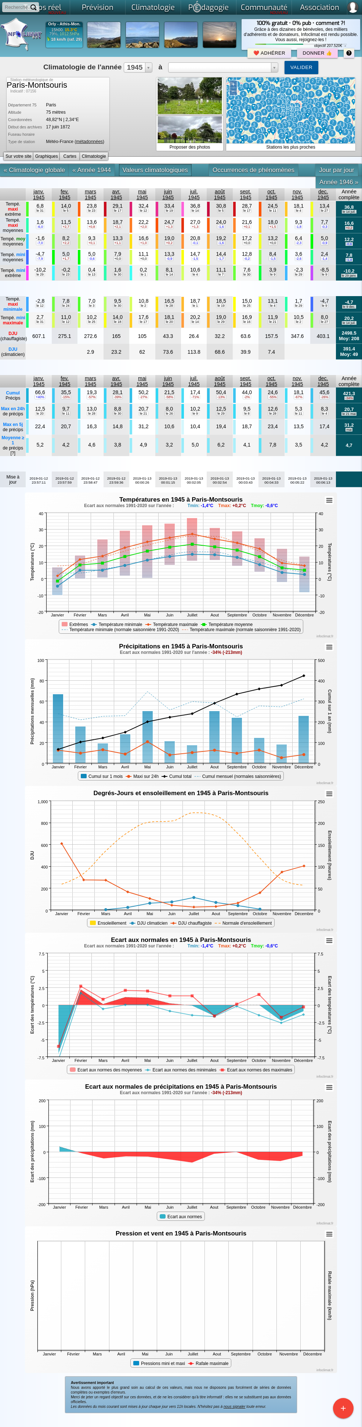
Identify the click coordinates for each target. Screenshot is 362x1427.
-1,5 (195, 259)
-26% (324, 397)
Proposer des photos (190, 147)
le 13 (91, 274)
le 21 (272, 322)
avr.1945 (116, 194)
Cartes (70, 156)
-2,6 (299, 259)
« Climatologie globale (34, 170)
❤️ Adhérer (269, 53)
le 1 (143, 274)
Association (319, 7)
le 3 (92, 305)
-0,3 (324, 227)
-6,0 (40, 227)
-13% (221, 397)
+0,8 (91, 227)
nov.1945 (297, 194)
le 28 (169, 305)
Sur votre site (19, 156)
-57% (91, 397)
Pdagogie (208, 6)
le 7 (221, 274)
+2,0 (143, 227)
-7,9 (40, 259)
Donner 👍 (317, 53)
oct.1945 (271, 194)
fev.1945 (64, 194)
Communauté (264, 9)
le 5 (66, 210)
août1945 (219, 194)
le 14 (195, 210)
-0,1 (195, 243)
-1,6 (221, 227)
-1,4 (324, 259)
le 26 (169, 413)
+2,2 (66, 243)
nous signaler (234, 1407)
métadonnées (89, 141)
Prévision (97, 7)
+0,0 (247, 243)
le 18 (118, 322)
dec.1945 (323, 194)
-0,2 (247, 259)
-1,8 (299, 227)
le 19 (169, 210)
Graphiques (46, 156)
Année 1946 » (338, 182)
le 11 (272, 210)
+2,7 (66, 227)
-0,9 (324, 243)
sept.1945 (245, 194)
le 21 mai (349, 414)
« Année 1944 (91, 170)
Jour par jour (336, 170)
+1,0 (143, 243)
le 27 (324, 210)
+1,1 (118, 243)
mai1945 (142, 194)
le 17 (118, 210)
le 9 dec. (349, 307)
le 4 (298, 210)
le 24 (66, 305)
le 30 (118, 274)
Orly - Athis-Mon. (64, 24)
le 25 (247, 305)
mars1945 (90, 194)
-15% (66, 397)
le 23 (91, 210)
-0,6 (349, 244)
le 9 (273, 274)
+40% (40, 397)
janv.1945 (38, 194)
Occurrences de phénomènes (253, 170)
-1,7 (221, 259)
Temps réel (44, 9)
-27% (143, 397)
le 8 (247, 413)
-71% (195, 397)
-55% (272, 397)
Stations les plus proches (290, 147)
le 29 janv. (349, 275)
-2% (247, 397)
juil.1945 (194, 194)
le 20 (169, 322)
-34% (349, 398)
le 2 (143, 305)
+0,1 (247, 227)
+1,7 (66, 259)
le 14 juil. (349, 212)
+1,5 (272, 227)
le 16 (247, 322)
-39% (118, 397)
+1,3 (169, 227)
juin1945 (168, 194)
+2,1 (118, 227)
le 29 (40, 274)
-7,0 (40, 243)
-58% (169, 397)
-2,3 (299, 243)
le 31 (40, 210)
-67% (299, 397)
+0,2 (349, 228)
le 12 (143, 210)
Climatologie (153, 7)
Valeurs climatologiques (155, 170)
